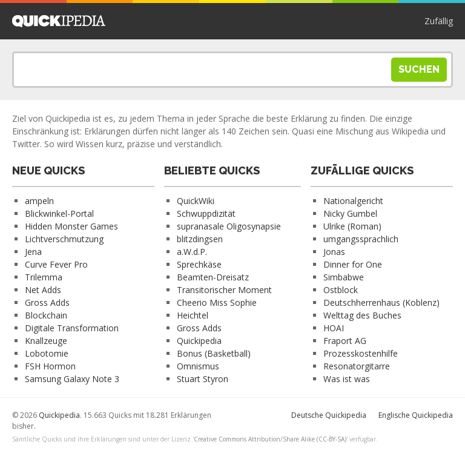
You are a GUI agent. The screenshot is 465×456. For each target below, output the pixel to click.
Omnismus (198, 366)
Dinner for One (352, 264)
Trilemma (43, 277)
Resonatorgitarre (356, 366)
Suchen (419, 69)
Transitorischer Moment (224, 290)
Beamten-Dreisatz (213, 277)
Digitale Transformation (72, 328)
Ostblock (340, 290)
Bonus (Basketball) (214, 353)
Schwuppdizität (206, 213)
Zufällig (438, 21)
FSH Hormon (50, 366)
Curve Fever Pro (56, 264)
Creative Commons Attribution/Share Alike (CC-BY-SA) (270, 439)
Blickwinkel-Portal (59, 213)
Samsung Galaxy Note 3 (72, 379)
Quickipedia (58, 21)
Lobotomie (46, 353)
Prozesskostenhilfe (360, 353)
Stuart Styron (202, 379)
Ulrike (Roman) (352, 226)
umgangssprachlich (360, 239)
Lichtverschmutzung (64, 239)
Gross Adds (47, 302)
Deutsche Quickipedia (328, 415)
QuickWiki (195, 201)
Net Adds (43, 290)
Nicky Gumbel (350, 213)
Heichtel (192, 315)
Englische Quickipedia (415, 415)
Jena (33, 251)
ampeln (39, 201)
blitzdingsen (200, 239)
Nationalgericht (353, 201)
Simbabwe (343, 277)
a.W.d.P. (192, 251)
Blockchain (46, 315)
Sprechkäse (199, 264)
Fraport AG (344, 340)
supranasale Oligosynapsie (229, 226)
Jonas (334, 251)
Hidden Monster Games (71, 226)
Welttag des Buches (362, 315)
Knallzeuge (46, 340)
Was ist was (346, 379)
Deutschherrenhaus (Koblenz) (381, 302)
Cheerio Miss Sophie (217, 302)
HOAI (333, 328)
